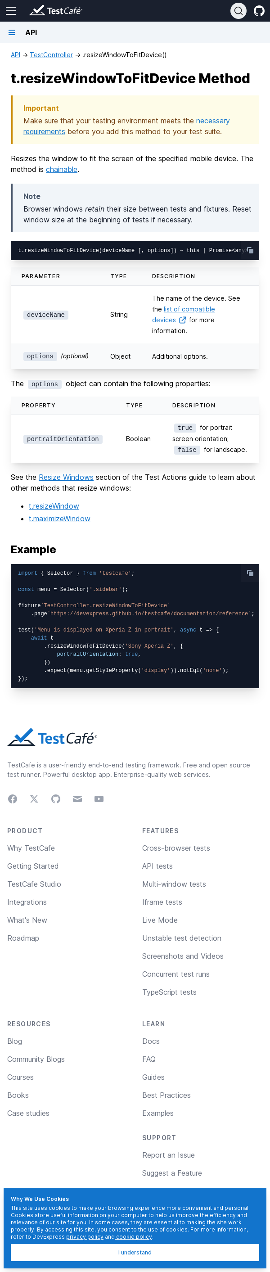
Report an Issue (168, 1154)
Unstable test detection (181, 938)
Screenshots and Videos (183, 956)
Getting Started (33, 866)
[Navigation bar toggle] (12, 32)
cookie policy (133, 1236)
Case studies (28, 1113)
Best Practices (166, 1095)
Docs (151, 1041)
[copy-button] (250, 250)
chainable (61, 169)
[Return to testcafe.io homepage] (38, 11)
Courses (20, 1077)
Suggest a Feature (172, 1172)
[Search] (238, 11)
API (15, 55)
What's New (27, 920)
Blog (14, 1041)
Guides (153, 1077)
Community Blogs (36, 1059)
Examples (158, 1113)
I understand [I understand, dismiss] (135, 1252)
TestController (51, 55)
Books (18, 1095)
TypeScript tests (169, 992)
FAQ (149, 1059)
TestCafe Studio (34, 884)
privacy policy (85, 1236)
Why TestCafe (31, 848)
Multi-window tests (174, 884)
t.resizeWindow (54, 505)
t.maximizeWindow (59, 518)
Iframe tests (162, 902)
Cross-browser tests (176, 848)
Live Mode (160, 920)
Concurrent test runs (176, 974)
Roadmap (23, 938)
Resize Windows (66, 477)
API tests (157, 866)
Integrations (27, 902)
